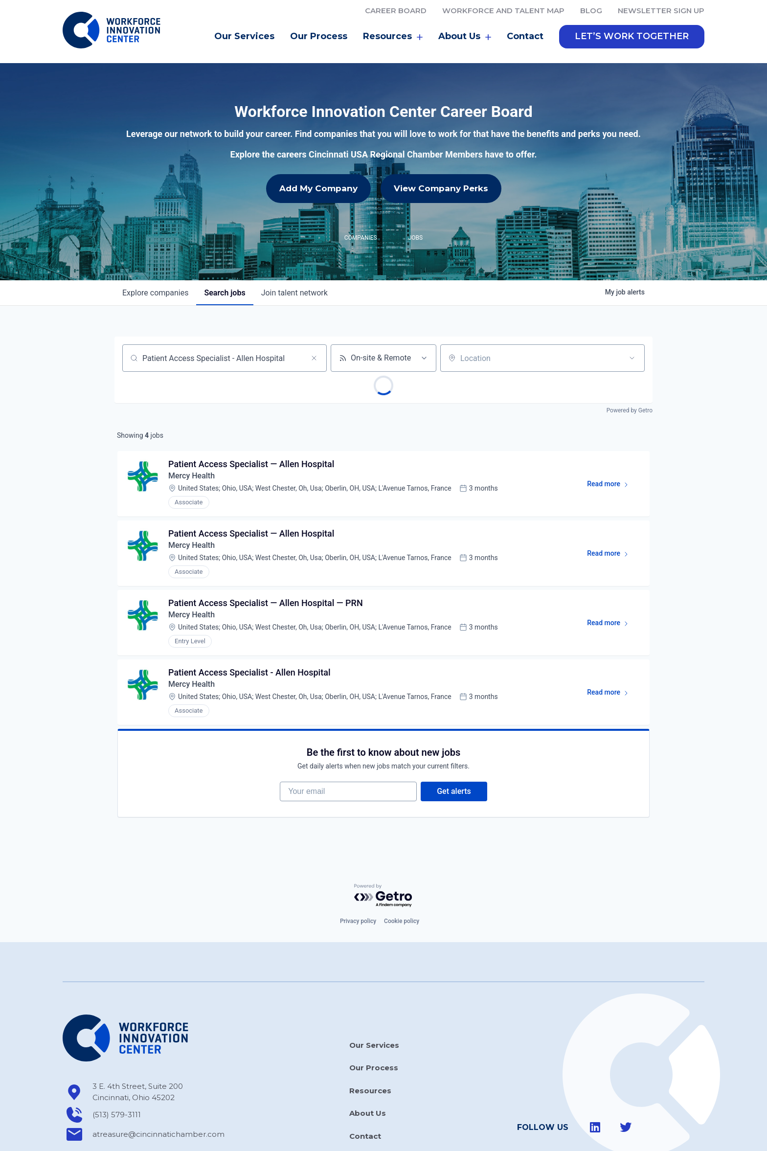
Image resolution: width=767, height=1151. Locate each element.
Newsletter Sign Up (661, 10)
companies (155, 279)
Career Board (396, 10)
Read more (612, 472)
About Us (464, 23)
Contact (525, 23)
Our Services (244, 23)
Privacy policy (358, 907)
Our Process (318, 23)
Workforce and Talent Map (503, 10)
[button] (631, 23)
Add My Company (318, 175)
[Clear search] (314, 345)
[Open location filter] (632, 345)
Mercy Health (191, 462)
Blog (591, 10)
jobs (224, 279)
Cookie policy (401, 907)
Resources (393, 23)
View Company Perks (441, 175)
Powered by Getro (630, 397)
